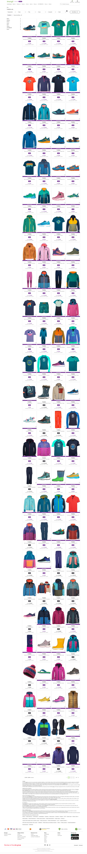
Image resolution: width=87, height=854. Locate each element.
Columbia (26, 791)
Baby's (8, 19)
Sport (8, 25)
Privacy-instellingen (20, 839)
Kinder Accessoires (43, 821)
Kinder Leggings (64, 823)
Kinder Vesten (57, 819)
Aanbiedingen (46, 835)
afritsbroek (30, 811)
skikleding (30, 797)
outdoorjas (46, 806)
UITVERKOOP (9, 28)
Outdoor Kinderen (63, 821)
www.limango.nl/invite (48, 852)
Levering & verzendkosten (35, 837)
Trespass (62, 819)
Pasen (8, 30)
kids (62, 794)
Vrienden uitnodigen (7, 835)
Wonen (8, 27)
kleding (53, 787)
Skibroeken (31, 825)
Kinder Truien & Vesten (41, 819)
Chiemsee (46, 817)
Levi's (58, 821)
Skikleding (40, 823)
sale (60, 811)
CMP (65, 817)
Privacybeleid (19, 836)
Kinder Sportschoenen (50, 819)
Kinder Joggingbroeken (52, 821)
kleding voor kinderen (53, 800)
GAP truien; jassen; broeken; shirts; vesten (29, 823)
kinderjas (27, 806)
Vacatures (5, 836)
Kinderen (8, 21)
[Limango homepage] (10, 1)
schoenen (63, 784)
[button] (77, 1)
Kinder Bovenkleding (71, 823)
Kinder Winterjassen (32, 819)
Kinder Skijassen (29, 817)
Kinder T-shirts (75, 817)
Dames (8, 22)
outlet (26, 783)
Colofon (18, 835)
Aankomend (60, 836)
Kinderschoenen (25, 825)
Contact (32, 835)
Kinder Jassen (51, 817)
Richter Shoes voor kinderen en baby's (50, 823)
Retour (59, 823)
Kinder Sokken (25, 819)
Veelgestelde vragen (34, 836)
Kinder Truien (69, 817)
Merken (45, 842)
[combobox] (69, 5)
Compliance (19, 840)
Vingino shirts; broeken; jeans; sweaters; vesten (30, 821)
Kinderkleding (41, 817)
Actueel (59, 835)
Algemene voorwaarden (21, 837)
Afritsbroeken (35, 817)
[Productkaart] (29, 33)
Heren (8, 24)
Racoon (23, 817)
